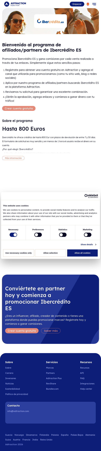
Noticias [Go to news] (9, 383)
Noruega (19, 435)
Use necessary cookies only (18, 253)
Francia (26, 439)
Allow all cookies (82, 253)
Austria (16, 439)
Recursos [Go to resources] (84, 367)
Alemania (90, 435)
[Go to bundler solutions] (54, 389)
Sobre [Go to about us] (8, 367)
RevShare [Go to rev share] (51, 383)
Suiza (8, 439)
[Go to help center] (88, 389)
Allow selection (50, 253)
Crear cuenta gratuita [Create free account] (19, 108)
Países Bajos (77, 435)
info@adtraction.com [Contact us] (18, 411)
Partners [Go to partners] (50, 373)
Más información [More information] (13, 158)
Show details (87, 244)
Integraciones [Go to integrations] (87, 383)
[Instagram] (19, 418)
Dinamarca (31, 435)
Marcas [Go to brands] (50, 367)
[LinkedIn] (10, 418)
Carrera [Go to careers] (9, 373)
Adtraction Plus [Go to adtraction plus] (54, 378)
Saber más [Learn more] (51, 330)
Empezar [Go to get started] (77, 4)
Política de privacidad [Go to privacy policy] (16, 394)
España (65, 435)
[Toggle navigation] (94, 4)
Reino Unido (46, 439)
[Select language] (88, 4)
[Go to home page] (15, 4)
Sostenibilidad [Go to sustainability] (12, 389)
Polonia (55, 435)
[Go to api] (88, 373)
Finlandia (44, 435)
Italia (35, 439)
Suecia (8, 435)
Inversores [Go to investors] (10, 378)
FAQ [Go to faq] (82, 378)
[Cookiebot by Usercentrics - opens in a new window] (86, 196)
